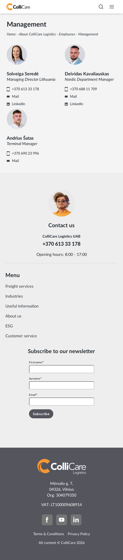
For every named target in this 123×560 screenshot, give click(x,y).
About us (13, 316)
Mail (15, 96)
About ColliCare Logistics (37, 34)
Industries (14, 296)
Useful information (22, 306)
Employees (67, 34)
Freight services (19, 287)
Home (11, 34)
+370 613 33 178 (25, 89)
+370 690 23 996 (25, 153)
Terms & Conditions (48, 534)
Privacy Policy (79, 534)
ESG (9, 326)
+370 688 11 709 (83, 89)
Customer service (21, 336)
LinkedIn (18, 104)
